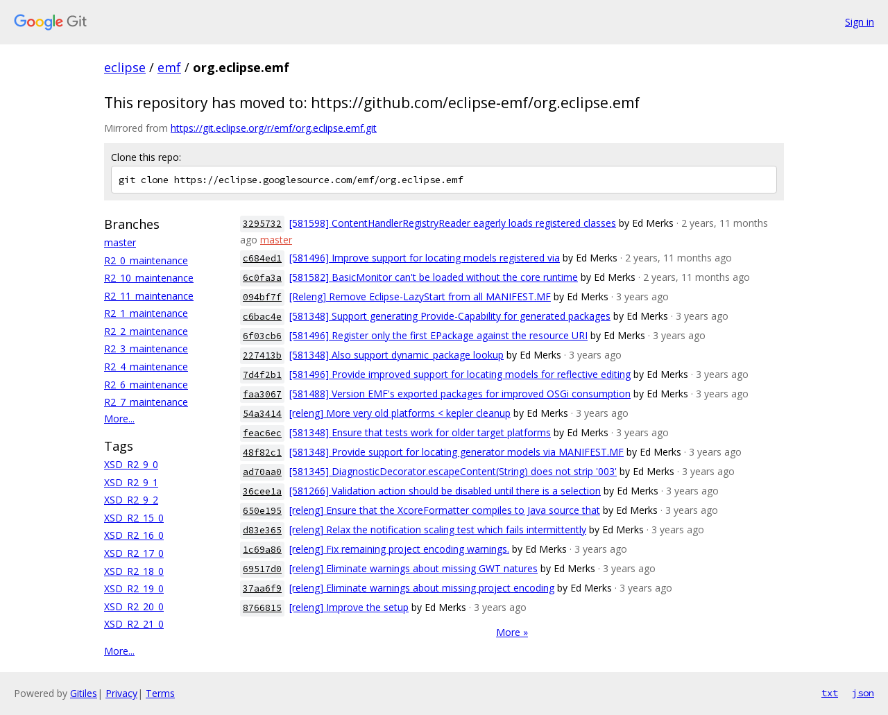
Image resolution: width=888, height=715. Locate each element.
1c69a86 (262, 549)
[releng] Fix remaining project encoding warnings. (399, 548)
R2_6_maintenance (146, 384)
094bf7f (262, 297)
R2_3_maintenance (146, 348)
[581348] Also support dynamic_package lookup (396, 354)
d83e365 (262, 530)
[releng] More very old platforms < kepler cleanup (400, 413)
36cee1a (262, 491)
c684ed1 (262, 258)
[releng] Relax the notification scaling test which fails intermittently (437, 529)
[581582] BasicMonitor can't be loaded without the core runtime (433, 277)
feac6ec (262, 433)
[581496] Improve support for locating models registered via (424, 257)
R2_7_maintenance (146, 401)
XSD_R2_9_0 (131, 464)
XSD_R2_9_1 (131, 482)
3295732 (262, 224)
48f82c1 (262, 452)
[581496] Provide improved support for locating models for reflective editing (460, 374)
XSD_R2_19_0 (134, 588)
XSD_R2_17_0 (134, 553)
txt (829, 693)
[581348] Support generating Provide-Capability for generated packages (449, 315)
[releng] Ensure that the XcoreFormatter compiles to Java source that (444, 510)
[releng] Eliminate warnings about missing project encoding (421, 587)
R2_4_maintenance (146, 366)
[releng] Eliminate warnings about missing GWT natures (413, 568)
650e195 (262, 511)
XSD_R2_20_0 (134, 606)
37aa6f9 (262, 588)
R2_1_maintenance (146, 313)
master (120, 242)
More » (512, 632)
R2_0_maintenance (146, 260)
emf (169, 67)
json (863, 693)
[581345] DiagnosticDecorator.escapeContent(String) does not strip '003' (453, 471)
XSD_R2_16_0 (134, 535)
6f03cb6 (262, 336)
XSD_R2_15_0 (134, 517)
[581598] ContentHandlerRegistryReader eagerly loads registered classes (452, 223)
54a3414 (262, 414)
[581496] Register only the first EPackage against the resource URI (438, 335)
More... (119, 418)
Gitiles (83, 693)
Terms (160, 693)
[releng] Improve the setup (349, 607)
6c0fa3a (262, 278)
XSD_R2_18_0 (134, 571)
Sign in (859, 21)
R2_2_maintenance (146, 331)
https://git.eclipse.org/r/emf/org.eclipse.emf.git (274, 128)
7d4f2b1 (262, 375)
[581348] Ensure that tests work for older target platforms (420, 432)
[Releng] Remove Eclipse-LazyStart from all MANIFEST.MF (420, 296)
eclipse (125, 67)
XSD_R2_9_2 (131, 499)
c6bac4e (262, 316)
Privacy (121, 693)
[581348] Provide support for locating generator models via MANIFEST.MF (456, 451)
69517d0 (262, 569)
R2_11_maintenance (149, 295)
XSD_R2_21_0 (134, 623)
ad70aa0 (262, 472)
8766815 (262, 608)
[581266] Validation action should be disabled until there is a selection (445, 490)
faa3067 (262, 394)
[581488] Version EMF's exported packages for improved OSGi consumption (460, 393)
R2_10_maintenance (149, 277)
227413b (262, 355)
